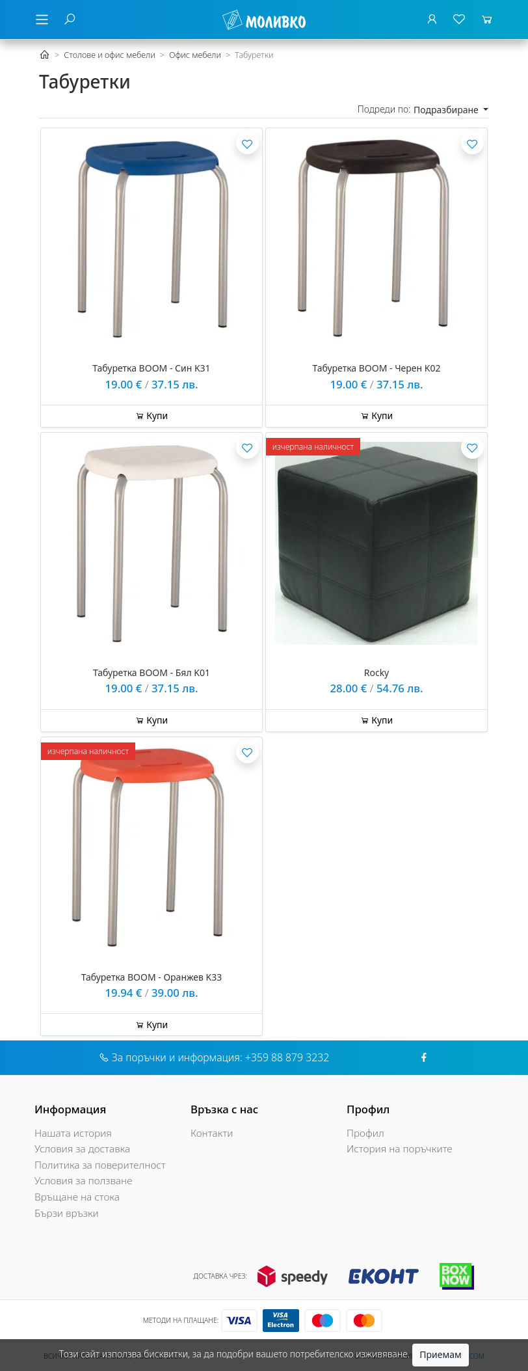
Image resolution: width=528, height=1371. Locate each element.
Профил (365, 1133)
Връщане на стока (77, 1197)
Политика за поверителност (100, 1165)
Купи (151, 415)
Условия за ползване (83, 1181)
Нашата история (73, 1133)
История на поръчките (400, 1149)
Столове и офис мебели (109, 55)
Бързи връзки (66, 1213)
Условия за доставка (82, 1149)
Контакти (212, 1133)
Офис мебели (195, 55)
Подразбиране (447, 109)
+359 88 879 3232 (287, 1057)
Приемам (440, 1354)
